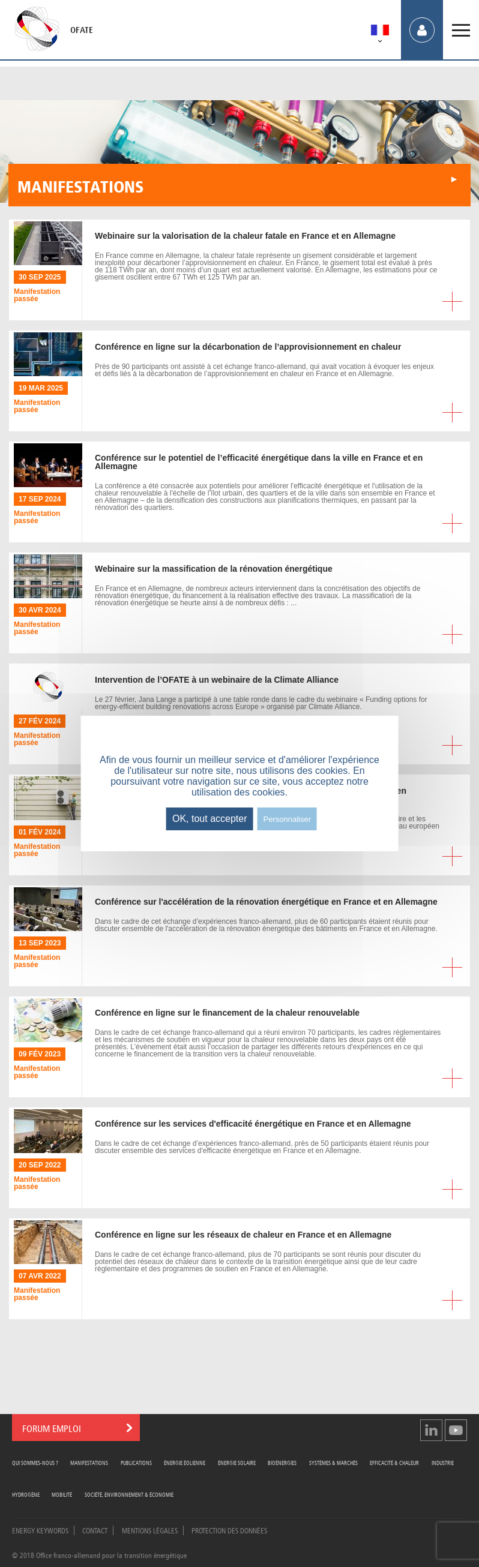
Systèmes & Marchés (333, 1462)
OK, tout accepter (209, 818)
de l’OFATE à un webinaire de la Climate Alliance (217, 680)
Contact (94, 1530)
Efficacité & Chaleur (394, 1462)
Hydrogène (26, 1494)
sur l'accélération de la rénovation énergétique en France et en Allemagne (266, 901)
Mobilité (62, 1494)
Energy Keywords (40, 1530)
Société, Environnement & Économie (129, 1494)
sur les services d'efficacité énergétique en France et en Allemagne (253, 1123)
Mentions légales (150, 1530)
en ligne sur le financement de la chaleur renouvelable (227, 1012)
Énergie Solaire (237, 1462)
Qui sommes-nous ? (35, 1462)
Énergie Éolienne (184, 1462)
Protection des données (229, 1530)
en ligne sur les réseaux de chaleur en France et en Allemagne (243, 1234)
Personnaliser (288, 819)
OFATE (81, 30)
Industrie (443, 1462)
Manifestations (89, 1462)
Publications (136, 1462)
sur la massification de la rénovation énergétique (214, 569)
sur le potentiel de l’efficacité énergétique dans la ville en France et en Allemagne (259, 462)
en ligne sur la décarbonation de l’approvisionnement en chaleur (248, 347)
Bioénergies (282, 1462)
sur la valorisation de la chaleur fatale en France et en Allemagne (245, 236)
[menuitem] (380, 32)
